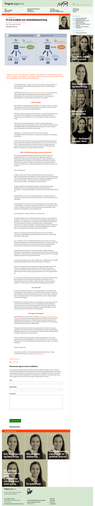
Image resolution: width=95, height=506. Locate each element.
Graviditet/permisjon (33, 9)
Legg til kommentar (15, 420)
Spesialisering (8, 10)
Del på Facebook (14, 359)
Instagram (53, 503)
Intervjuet (76, 9)
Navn (10, 380)
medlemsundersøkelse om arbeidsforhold (37, 92)
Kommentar (12, 393)
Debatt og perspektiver (56, 11)
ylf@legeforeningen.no (11, 26)
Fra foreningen (54, 10)
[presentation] (20, 415)
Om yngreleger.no (9, 498)
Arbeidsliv (30, 10)
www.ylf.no (30, 503)
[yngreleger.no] (28, 3)
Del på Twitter (14, 362)
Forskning (7, 11)
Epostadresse (12, 387)
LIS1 (5, 9)
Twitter (52, 502)
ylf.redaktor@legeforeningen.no (14, 503)
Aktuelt (52, 9)
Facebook (52, 500)
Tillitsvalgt (30, 11)
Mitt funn (76, 10)
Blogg (74, 11)
